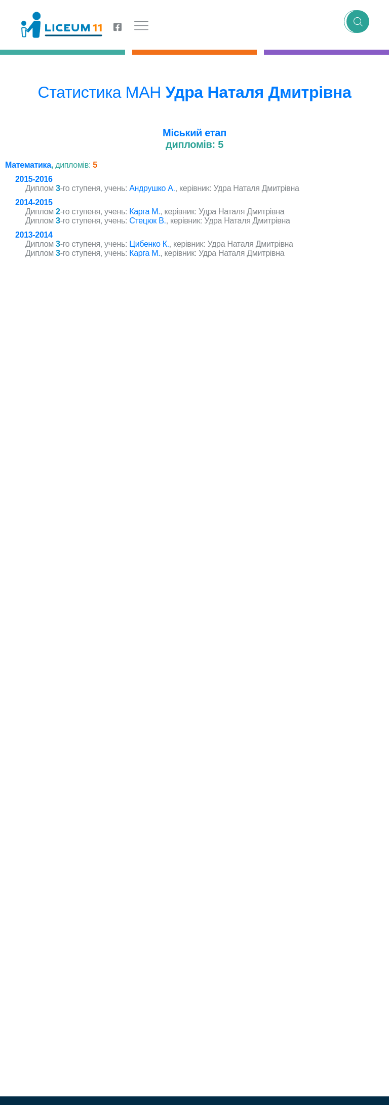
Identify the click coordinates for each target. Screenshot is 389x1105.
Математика (28, 165)
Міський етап (194, 132)
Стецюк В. (147, 220)
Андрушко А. (152, 188)
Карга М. (144, 211)
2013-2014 (34, 235)
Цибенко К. (149, 244)
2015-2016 (34, 179)
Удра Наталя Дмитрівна (259, 92)
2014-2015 (34, 202)
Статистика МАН (99, 92)
